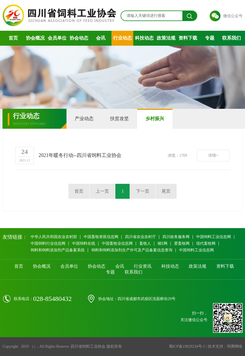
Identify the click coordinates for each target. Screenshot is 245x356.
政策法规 (166, 38)
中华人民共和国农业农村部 (54, 237)
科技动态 (144, 38)
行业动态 (122, 38)
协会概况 (35, 38)
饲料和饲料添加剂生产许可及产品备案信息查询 (131, 250)
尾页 (166, 191)
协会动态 (79, 38)
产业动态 (84, 118)
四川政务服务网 (176, 237)
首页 (13, 38)
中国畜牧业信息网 (117, 243)
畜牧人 (145, 243)
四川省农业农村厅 (140, 237)
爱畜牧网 (182, 243)
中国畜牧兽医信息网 (101, 237)
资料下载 (188, 38)
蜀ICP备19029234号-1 (187, 346)
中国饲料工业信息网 (213, 237)
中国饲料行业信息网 (48, 243)
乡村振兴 (154, 118)
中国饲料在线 (83, 243)
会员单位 (57, 38)
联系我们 (231, 38)
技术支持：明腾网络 (225, 346)
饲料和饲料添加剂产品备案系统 (58, 250)
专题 (209, 38)
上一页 (102, 191)
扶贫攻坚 (119, 118)
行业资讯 (142, 266)
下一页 (142, 191)
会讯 (100, 38)
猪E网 (163, 243)
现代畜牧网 (205, 243)
